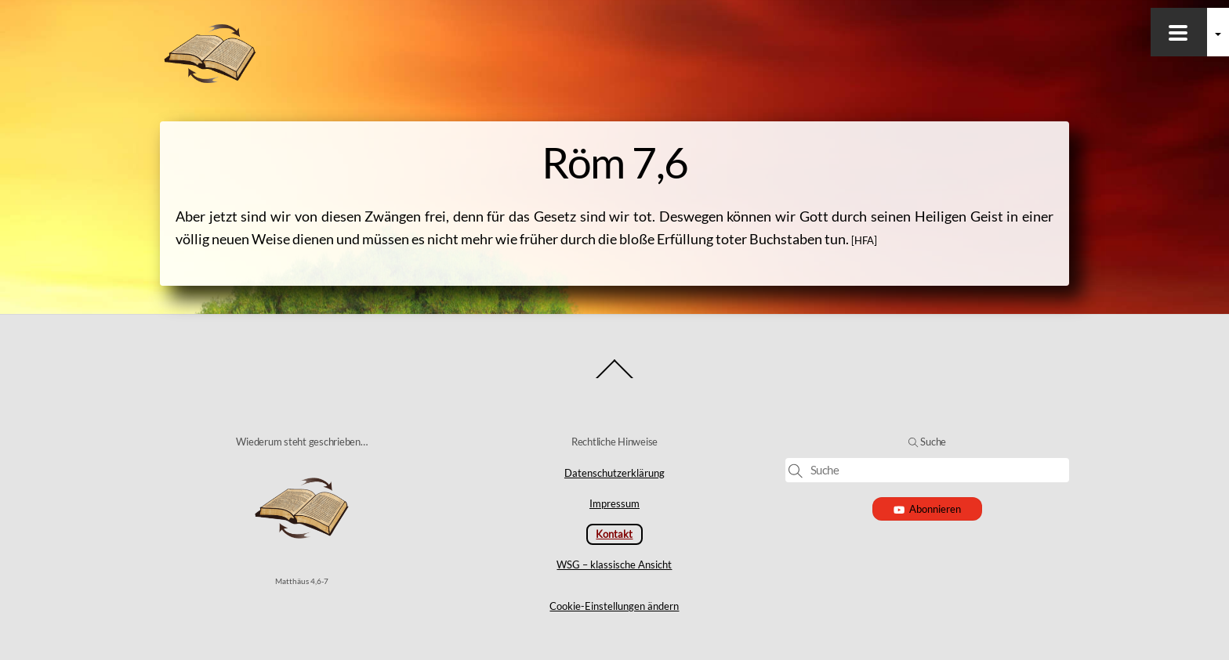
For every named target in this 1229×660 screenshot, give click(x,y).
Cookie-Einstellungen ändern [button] (614, 606)
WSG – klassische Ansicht (614, 564)
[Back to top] (614, 378)
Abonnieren (928, 509)
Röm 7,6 (615, 162)
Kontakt (614, 534)
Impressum (614, 503)
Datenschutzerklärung (614, 473)
